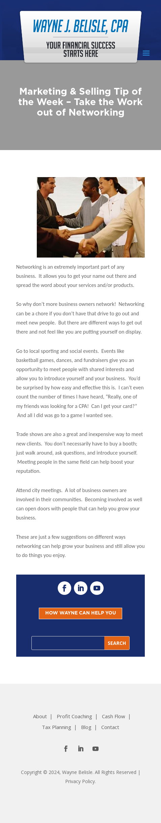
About (40, 716)
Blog (86, 727)
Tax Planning (56, 727)
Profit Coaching (74, 716)
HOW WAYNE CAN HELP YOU (80, 613)
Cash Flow (113, 716)
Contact (110, 727)
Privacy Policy (80, 781)
